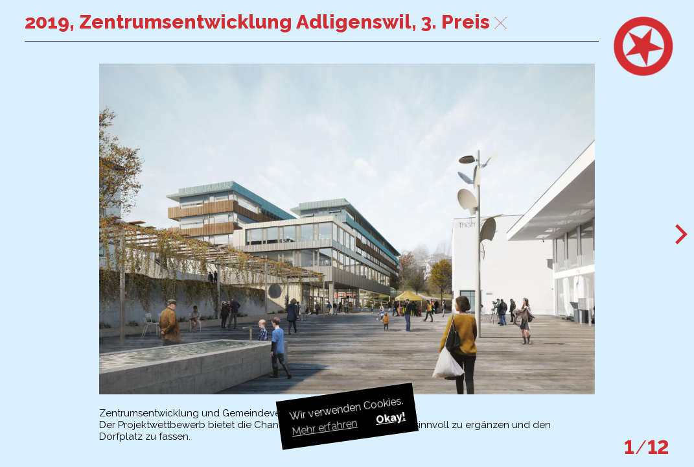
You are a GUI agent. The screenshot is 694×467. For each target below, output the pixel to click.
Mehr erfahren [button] (324, 427)
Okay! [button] (390, 417)
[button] (681, 234)
